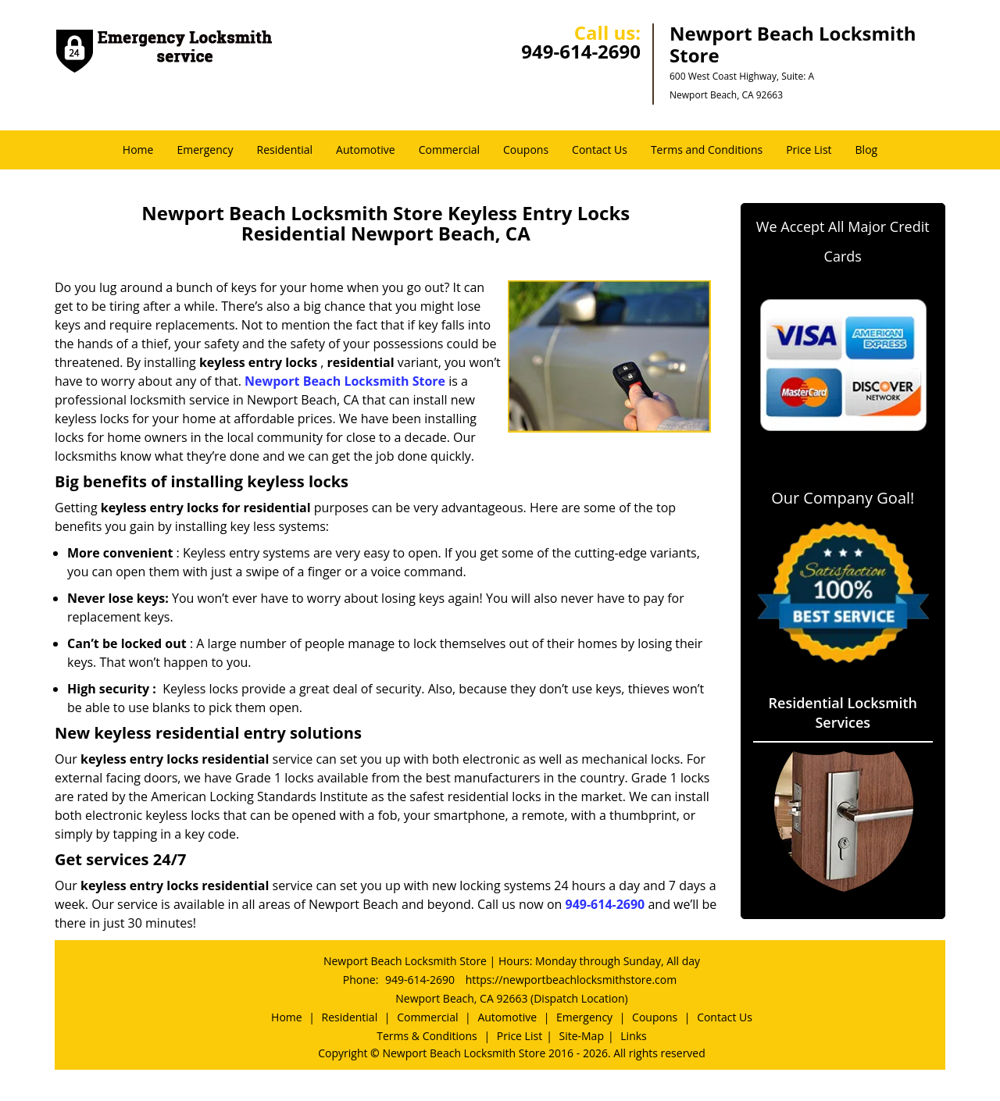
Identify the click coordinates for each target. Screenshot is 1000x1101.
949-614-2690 (581, 51)
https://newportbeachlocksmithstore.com (571, 979)
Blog (866, 149)
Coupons (525, 149)
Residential (285, 149)
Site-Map (581, 1035)
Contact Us (599, 149)
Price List (808, 149)
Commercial (449, 149)
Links (633, 1035)
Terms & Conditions (427, 1035)
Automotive (365, 149)
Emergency (205, 149)
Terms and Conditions (706, 149)
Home (138, 149)
